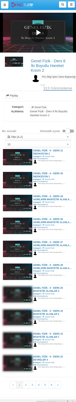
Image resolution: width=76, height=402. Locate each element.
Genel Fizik (38, 107)
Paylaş (12, 95)
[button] (38, 137)
